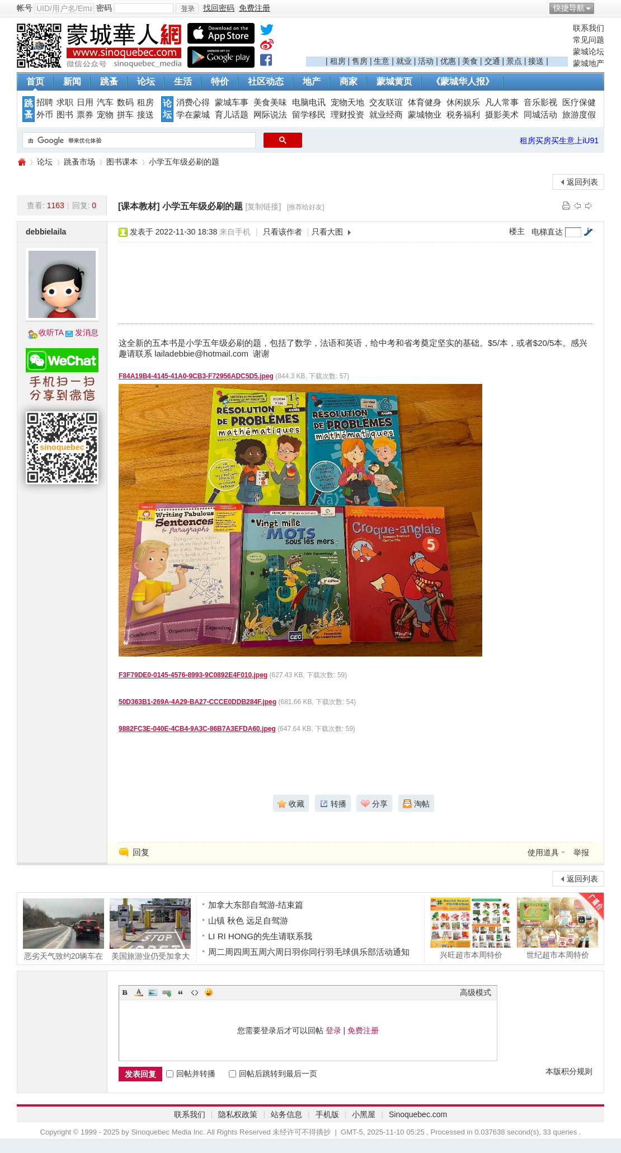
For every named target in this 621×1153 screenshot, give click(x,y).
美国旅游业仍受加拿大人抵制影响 (150, 929)
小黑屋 (363, 1114)
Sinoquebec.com (418, 1114)
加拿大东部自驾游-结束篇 (255, 905)
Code (194, 992)
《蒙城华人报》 (462, 81)
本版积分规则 (568, 1071)
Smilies (208, 992)
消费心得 (193, 102)
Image (152, 992)
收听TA (51, 332)
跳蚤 (109, 81)
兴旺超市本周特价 (470, 928)
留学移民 (309, 114)
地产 (312, 81)
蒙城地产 (588, 63)
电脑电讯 (309, 102)
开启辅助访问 (601, 8)
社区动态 (266, 81)
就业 (404, 61)
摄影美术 (502, 114)
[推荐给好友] (305, 207)
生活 (183, 81)
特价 (220, 81)
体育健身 (424, 102)
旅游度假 (579, 114)
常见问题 (588, 39)
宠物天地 (347, 102)
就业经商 (386, 114)
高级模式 (475, 992)
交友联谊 (386, 102)
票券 (85, 114)
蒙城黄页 (394, 81)
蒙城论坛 (588, 51)
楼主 (517, 231)
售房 (360, 61)
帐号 (24, 7)
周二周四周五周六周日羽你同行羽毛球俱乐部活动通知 (309, 952)
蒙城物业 (424, 114)
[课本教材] (139, 206)
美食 (470, 61)
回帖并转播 (190, 1073)
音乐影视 (540, 102)
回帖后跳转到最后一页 (273, 1073)
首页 (35, 81)
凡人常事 (502, 102)
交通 (492, 61)
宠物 (105, 114)
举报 (581, 852)
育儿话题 (231, 114)
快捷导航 (569, 7)
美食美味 (270, 102)
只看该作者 (282, 231)
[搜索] (138, 140)
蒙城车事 (231, 102)
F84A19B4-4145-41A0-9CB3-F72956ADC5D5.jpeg (196, 376)
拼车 (125, 114)
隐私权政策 (237, 1114)
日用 (85, 102)
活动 (426, 61)
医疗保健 (579, 102)
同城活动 (540, 114)
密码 (104, 7)
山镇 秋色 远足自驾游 (248, 920)
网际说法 (270, 114)
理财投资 (347, 114)
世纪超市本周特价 (557, 928)
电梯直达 (547, 231)
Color (138, 992)
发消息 (86, 332)
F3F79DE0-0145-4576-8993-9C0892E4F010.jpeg (193, 675)
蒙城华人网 (21, 162)
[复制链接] (263, 206)
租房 (338, 61)
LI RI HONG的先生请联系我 (260, 936)
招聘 (44, 102)
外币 (44, 114)
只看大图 (327, 231)
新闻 (72, 81)
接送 (536, 61)
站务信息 (286, 1114)
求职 (65, 102)
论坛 (146, 81)
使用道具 (543, 852)
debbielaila (46, 231)
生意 (381, 61)
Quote (180, 992)
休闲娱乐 (463, 102)
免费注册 (363, 1030)
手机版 (327, 1114)
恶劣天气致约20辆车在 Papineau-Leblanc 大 (63, 929)
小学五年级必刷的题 (184, 161)
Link (166, 992)
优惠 (448, 61)
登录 (333, 1030)
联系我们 (588, 28)
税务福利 (463, 114)
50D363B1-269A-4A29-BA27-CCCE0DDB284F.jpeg (197, 702)
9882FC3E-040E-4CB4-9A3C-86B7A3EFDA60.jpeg (197, 729)
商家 (348, 81)
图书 (65, 114)
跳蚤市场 (79, 161)
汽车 (105, 102)
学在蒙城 (193, 114)
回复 (141, 852)
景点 (514, 61)
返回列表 (582, 181)
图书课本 (122, 161)
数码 (125, 102)
